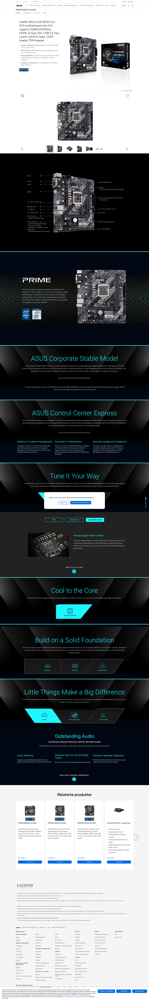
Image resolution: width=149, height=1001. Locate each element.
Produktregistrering (100, 940)
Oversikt (18, 13)
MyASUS (97, 954)
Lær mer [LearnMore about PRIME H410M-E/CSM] (89, 862)
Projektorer (38, 940)
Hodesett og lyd (59, 960)
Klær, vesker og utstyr (61, 966)
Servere (57, 948)
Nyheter (77, 940)
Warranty (38, 943)
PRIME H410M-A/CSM (26, 10)
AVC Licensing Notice (81, 971)
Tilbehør (18, 940)
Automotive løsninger (81, 968)
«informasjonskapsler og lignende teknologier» (75, 996)
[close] (102, 494)
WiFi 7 (57, 934)
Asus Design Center (80, 963)
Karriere (77, 937)
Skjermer (18, 967)
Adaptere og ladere (60, 971)
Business (130, 1)
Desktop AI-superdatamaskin (63, 946)
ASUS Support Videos (101, 951)
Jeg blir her (63, 503)
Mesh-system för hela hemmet (44, 977)
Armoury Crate (79, 977)
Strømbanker (58, 979)
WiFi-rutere (58, 940)
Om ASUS (78, 934)
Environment (118, 937)
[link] (19, 5)
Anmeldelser (37, 13)
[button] (124, 1)
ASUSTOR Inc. (79, 948)
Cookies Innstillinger (106, 991)
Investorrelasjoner (80, 943)
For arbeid (19, 951)
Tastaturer (58, 954)
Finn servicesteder (100, 937)
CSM (48, 927)
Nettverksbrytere (60, 943)
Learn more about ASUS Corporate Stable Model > (74, 378)
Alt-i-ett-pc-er (20, 970)
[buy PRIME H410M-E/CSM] (86, 823)
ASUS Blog (78, 974)
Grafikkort (38, 954)
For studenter (19, 957)
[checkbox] (126, 91)
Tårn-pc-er (19, 973)
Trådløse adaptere (40, 980)
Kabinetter (38, 957)
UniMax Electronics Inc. (81, 954)
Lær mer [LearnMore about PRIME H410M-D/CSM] (60, 862)
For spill (18, 949)
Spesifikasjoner (27, 13)
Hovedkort (38, 951)
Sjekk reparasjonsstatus (101, 934)
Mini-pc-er (19, 979)
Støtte (44, 13)
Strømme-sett (59, 963)
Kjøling (37, 960)
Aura (76, 980)
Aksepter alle (139, 991)
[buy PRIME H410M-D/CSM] (57, 823)
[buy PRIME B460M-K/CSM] (27, 823)
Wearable (38, 946)
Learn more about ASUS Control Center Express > (74, 433)
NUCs (37, 934)
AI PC (76, 960)
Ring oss (97, 946)
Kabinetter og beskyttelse (62, 968)
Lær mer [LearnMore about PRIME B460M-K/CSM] (30, 862)
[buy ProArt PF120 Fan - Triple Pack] (118, 823)
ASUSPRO (78, 966)
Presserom (78, 946)
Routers (37, 974)
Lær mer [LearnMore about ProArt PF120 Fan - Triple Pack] (119, 862)
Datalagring (38, 968)
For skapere (19, 954)
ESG (116, 934)
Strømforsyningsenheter (42, 963)
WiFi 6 (57, 937)
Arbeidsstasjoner (40, 937)
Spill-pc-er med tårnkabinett (24, 976)
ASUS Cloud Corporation (82, 951)
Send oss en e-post (100, 943)
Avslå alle (124, 991)
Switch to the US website (80, 503)
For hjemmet (19, 946)
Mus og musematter (60, 957)
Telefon (18, 937)
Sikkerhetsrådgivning (101, 948)
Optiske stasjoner (40, 966)
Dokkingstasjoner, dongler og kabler (63, 975)
